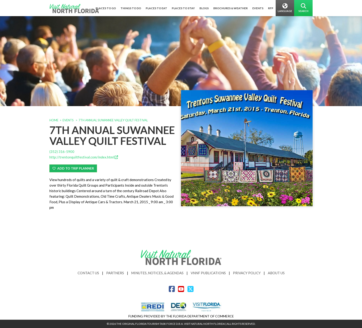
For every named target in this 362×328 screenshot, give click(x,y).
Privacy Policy (247, 273)
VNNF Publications (208, 273)
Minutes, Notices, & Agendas (157, 273)
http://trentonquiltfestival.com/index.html (83, 157)
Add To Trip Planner (73, 168)
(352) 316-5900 (61, 151)
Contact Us (88, 273)
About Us (276, 273)
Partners (115, 273)
